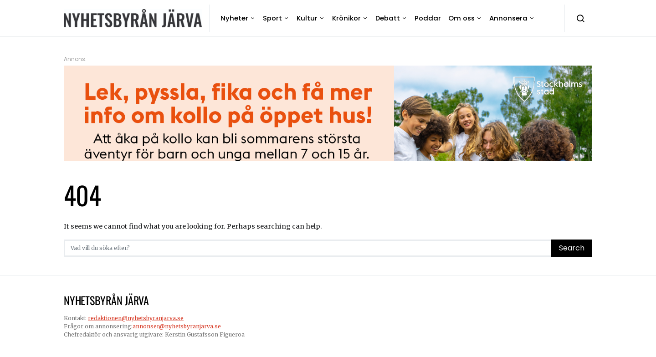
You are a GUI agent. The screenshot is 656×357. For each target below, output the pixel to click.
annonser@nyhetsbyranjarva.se (177, 326)
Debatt (387, 18)
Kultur (307, 18)
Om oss (461, 18)
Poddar (428, 18)
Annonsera (508, 18)
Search (571, 248)
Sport (272, 18)
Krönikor (346, 18)
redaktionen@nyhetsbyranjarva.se (136, 318)
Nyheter (234, 18)
